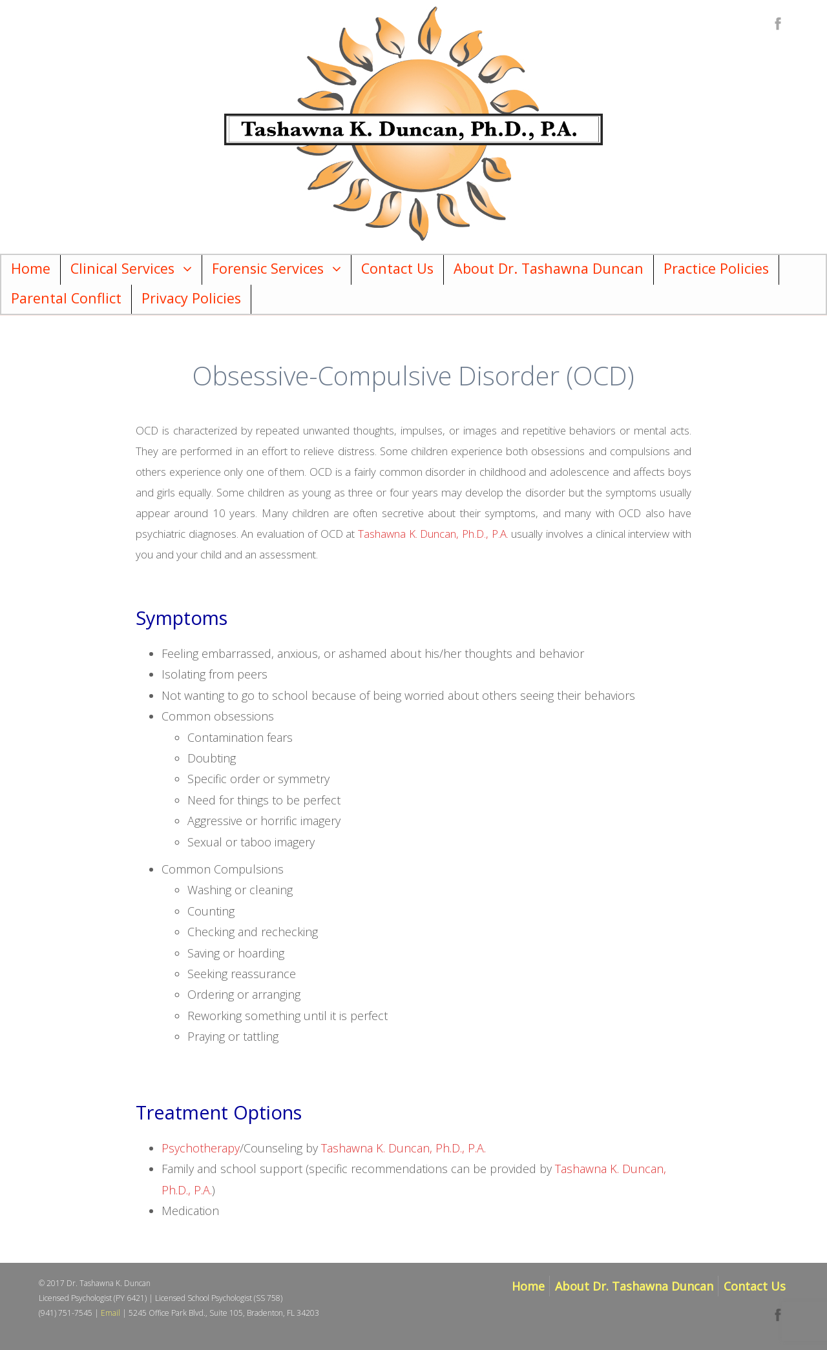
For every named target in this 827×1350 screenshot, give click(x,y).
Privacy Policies (191, 298)
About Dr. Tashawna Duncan (549, 268)
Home (30, 268)
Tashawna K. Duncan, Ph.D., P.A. (433, 533)
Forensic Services (268, 268)
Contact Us (397, 268)
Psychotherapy (201, 1148)
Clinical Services (122, 268)
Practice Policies (716, 268)
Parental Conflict (66, 298)
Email (110, 1312)
